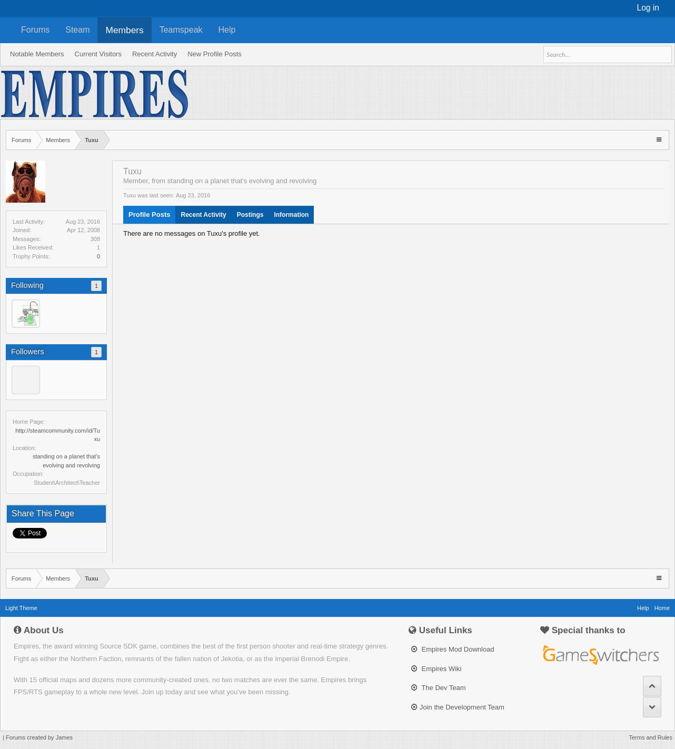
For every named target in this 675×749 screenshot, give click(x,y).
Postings (250, 214)
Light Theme (21, 608)
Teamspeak (181, 29)
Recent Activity (203, 214)
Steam (77, 29)
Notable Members (37, 54)
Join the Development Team (457, 707)
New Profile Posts (214, 54)
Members (124, 30)
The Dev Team (438, 688)
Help (227, 29)
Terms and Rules (650, 737)
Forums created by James (39, 737)
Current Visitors (98, 54)
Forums (35, 29)
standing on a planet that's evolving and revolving (242, 181)
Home (662, 608)
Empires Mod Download (452, 649)
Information (291, 214)
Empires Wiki (436, 669)
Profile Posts (149, 214)
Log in (648, 7)
